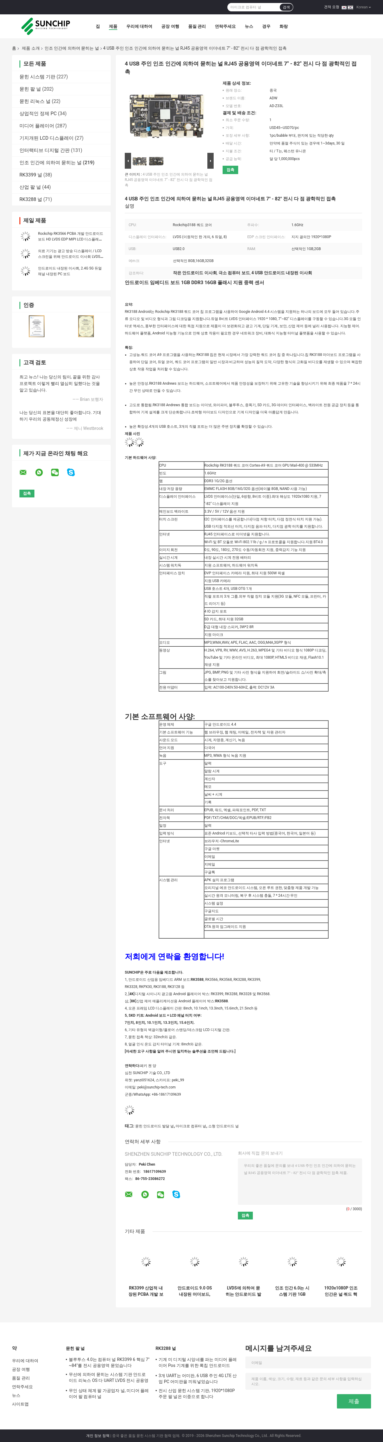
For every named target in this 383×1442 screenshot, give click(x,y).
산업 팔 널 (30, 187)
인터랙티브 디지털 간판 (44, 150)
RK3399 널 (30, 175)
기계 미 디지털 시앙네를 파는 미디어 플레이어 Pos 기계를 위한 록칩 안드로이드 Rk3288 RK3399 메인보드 (198, 1363)
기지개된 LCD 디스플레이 (46, 138)
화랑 (283, 26)
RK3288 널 (30, 199)
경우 (266, 26)
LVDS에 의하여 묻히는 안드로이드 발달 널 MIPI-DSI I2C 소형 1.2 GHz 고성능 (243, 1291)
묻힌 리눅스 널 (35, 101)
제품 (113, 26)
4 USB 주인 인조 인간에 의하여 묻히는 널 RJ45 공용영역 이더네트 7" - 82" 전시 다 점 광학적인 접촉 (168, 179)
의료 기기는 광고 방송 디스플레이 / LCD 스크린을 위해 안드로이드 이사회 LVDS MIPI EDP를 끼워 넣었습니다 (70, 256)
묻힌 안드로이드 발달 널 (154, 1126)
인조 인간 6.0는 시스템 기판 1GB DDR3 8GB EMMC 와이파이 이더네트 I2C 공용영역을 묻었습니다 (292, 1291)
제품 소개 (30, 48)
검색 (286, 7)
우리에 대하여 (139, 26)
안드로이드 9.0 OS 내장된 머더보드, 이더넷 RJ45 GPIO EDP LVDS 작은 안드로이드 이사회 (194, 1291)
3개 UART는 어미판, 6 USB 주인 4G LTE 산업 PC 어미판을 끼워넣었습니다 (198, 1378)
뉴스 (249, 26)
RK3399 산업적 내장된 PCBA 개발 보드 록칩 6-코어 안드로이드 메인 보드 (146, 1291)
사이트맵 (20, 1404)
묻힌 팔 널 (30, 89)
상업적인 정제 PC (38, 113)
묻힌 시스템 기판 (37, 77)
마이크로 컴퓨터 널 (191, 1126)
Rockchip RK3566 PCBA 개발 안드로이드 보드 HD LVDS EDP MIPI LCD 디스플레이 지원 (70, 239)
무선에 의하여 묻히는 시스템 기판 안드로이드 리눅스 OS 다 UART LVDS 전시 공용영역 (108, 1378)
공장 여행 (170, 26)
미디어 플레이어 (36, 126)
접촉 (230, 170)
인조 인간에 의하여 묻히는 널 (72, 48)
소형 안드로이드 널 (223, 1126)
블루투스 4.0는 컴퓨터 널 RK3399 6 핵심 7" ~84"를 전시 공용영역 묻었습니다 (109, 1362)
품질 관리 (197, 26)
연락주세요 (225, 26)
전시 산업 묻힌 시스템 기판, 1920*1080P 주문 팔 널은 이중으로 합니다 (197, 1393)
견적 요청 (331, 7)
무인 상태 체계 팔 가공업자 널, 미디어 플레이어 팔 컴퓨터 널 (109, 1393)
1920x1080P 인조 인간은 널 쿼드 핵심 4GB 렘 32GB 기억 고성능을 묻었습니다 (341, 1291)
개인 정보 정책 (98, 1436)
